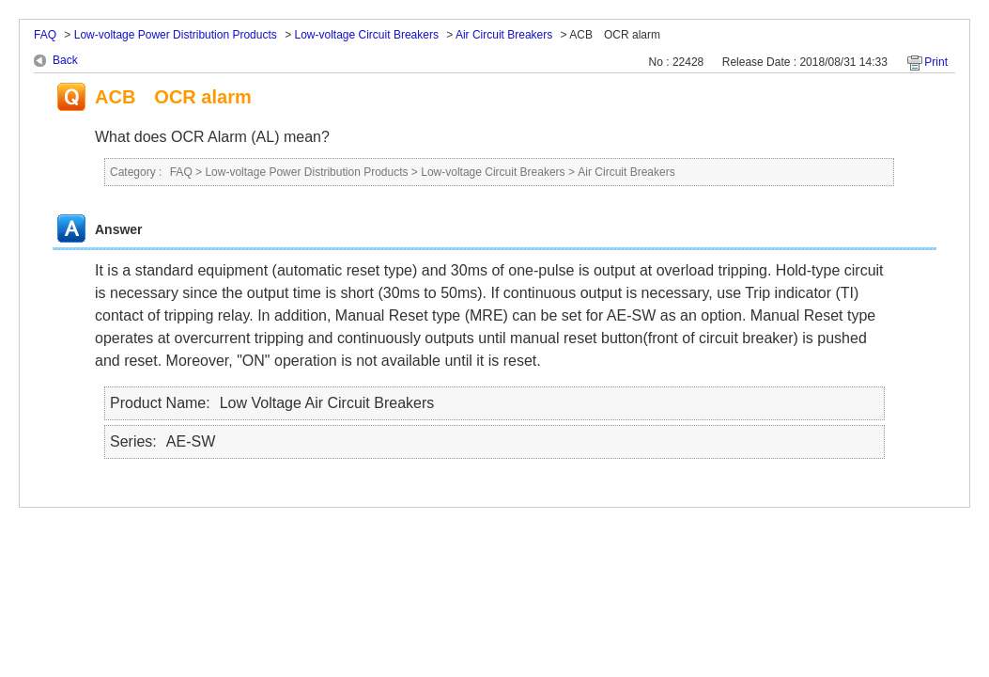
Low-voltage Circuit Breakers (367, 34)
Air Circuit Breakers (504, 34)
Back (65, 60)
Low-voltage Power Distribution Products (175, 34)
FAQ (45, 34)
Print (936, 62)
